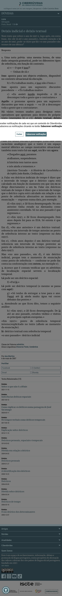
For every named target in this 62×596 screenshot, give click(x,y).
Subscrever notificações (36, 134)
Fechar (19, 134)
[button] (6, 590)
